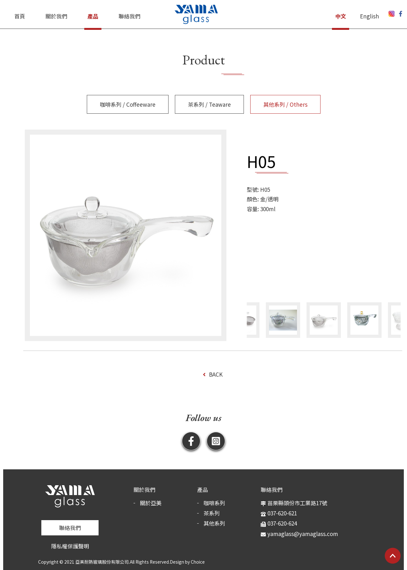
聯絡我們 (129, 16)
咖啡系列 (214, 503)
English (369, 16)
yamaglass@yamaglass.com (302, 534)
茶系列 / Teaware (209, 104)
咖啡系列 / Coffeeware (127, 104)
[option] (125, 235)
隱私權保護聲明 (70, 546)
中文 (340, 16)
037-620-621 (282, 513)
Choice (198, 562)
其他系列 (214, 523)
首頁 (19, 16)
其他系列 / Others (285, 104)
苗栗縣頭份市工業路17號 (297, 503)
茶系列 (212, 513)
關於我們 (56, 16)
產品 (92, 16)
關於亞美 (151, 503)
